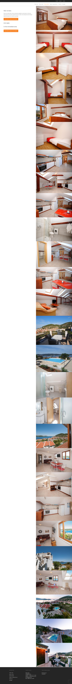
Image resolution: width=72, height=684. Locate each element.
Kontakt (63, 4)
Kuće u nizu (41, 4)
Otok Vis (59, 4)
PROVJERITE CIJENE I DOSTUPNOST (10, 19)
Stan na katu (46, 4)
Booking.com (44, 672)
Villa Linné (36, 4)
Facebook (43, 674)
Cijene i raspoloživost (53, 4)
